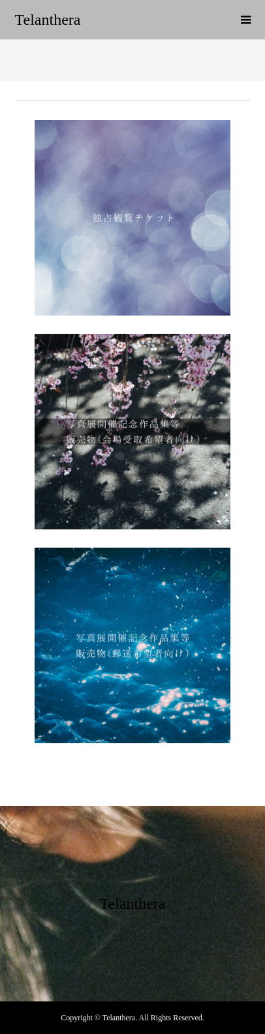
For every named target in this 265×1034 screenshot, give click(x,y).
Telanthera (48, 19)
